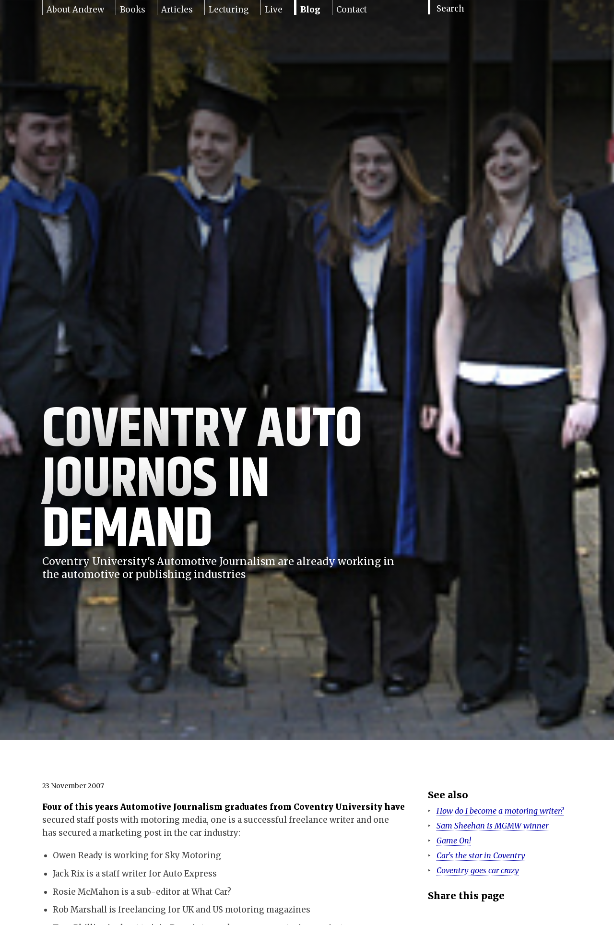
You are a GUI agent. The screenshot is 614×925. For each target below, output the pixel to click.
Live (274, 9)
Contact (351, 9)
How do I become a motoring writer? (500, 811)
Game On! (454, 840)
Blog (310, 9)
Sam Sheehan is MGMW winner (492, 825)
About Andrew (75, 9)
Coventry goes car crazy (478, 870)
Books (132, 9)
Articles (177, 9)
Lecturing (229, 9)
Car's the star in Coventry (481, 855)
